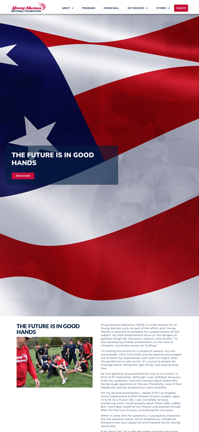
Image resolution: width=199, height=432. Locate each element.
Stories (163, 8)
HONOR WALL (111, 8)
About (68, 8)
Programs (88, 8)
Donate (181, 8)
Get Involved (138, 8)
